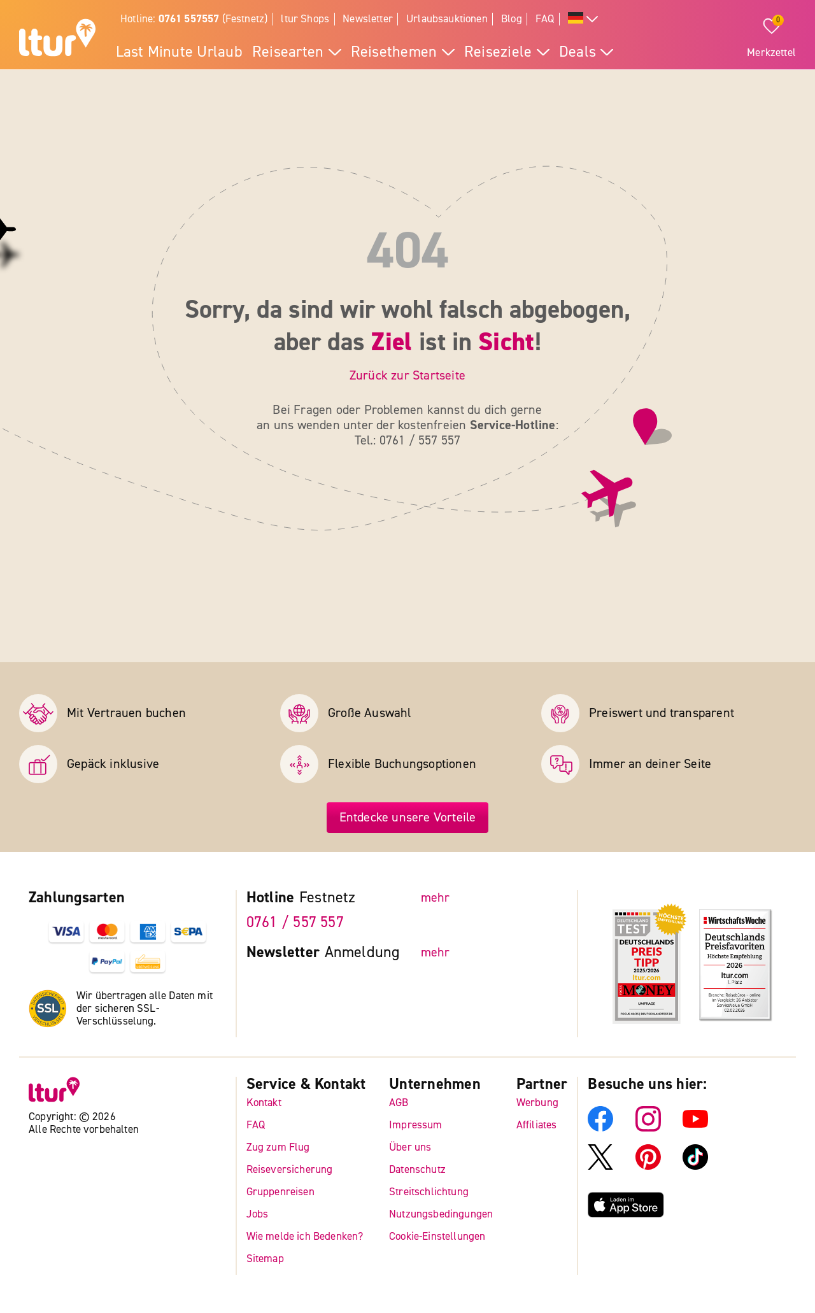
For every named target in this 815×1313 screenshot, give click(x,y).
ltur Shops (305, 18)
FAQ (545, 18)
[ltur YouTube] (695, 1128)
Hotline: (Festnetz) (193, 18)
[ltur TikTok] (695, 1166)
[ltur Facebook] (600, 1128)
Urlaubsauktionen (447, 18)
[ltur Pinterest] (648, 1166)
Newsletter (368, 18)
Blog (511, 18)
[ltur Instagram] (648, 1128)
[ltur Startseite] (57, 39)
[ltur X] (600, 1166)
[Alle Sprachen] (583, 19)
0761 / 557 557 (295, 922)
